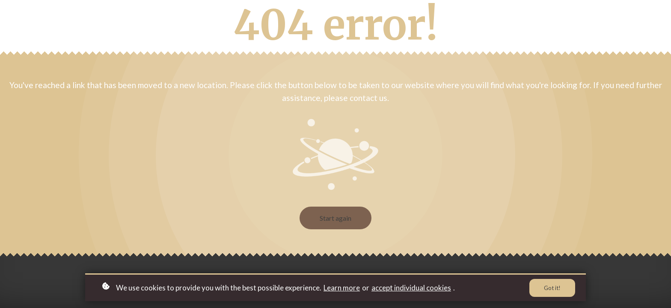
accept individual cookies (411, 287)
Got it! (552, 287)
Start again (335, 218)
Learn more (342, 287)
